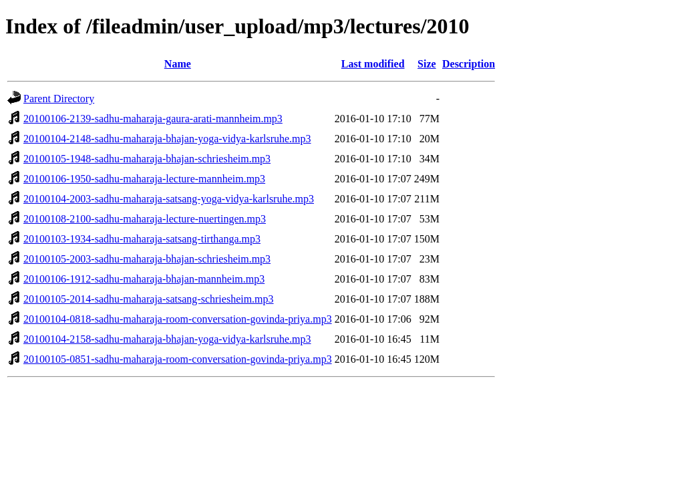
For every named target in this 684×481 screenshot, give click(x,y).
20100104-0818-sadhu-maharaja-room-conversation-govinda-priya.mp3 (177, 319)
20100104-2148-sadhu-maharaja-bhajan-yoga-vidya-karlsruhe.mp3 (167, 138)
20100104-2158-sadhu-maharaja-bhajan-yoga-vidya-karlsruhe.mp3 (167, 339)
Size (426, 63)
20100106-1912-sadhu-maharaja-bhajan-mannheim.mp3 (144, 279)
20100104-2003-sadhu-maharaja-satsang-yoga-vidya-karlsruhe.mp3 (168, 198)
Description (468, 63)
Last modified (373, 63)
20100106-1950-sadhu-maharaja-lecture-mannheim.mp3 (144, 178)
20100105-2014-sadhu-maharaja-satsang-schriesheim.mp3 (148, 299)
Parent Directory (58, 98)
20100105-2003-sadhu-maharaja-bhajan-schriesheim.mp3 (147, 259)
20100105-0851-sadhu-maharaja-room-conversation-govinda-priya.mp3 (177, 359)
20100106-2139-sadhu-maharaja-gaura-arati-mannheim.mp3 (153, 118)
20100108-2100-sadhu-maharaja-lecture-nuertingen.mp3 (144, 218)
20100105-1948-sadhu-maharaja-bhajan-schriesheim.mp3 (147, 158)
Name (177, 63)
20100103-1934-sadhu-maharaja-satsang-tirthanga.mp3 (142, 239)
